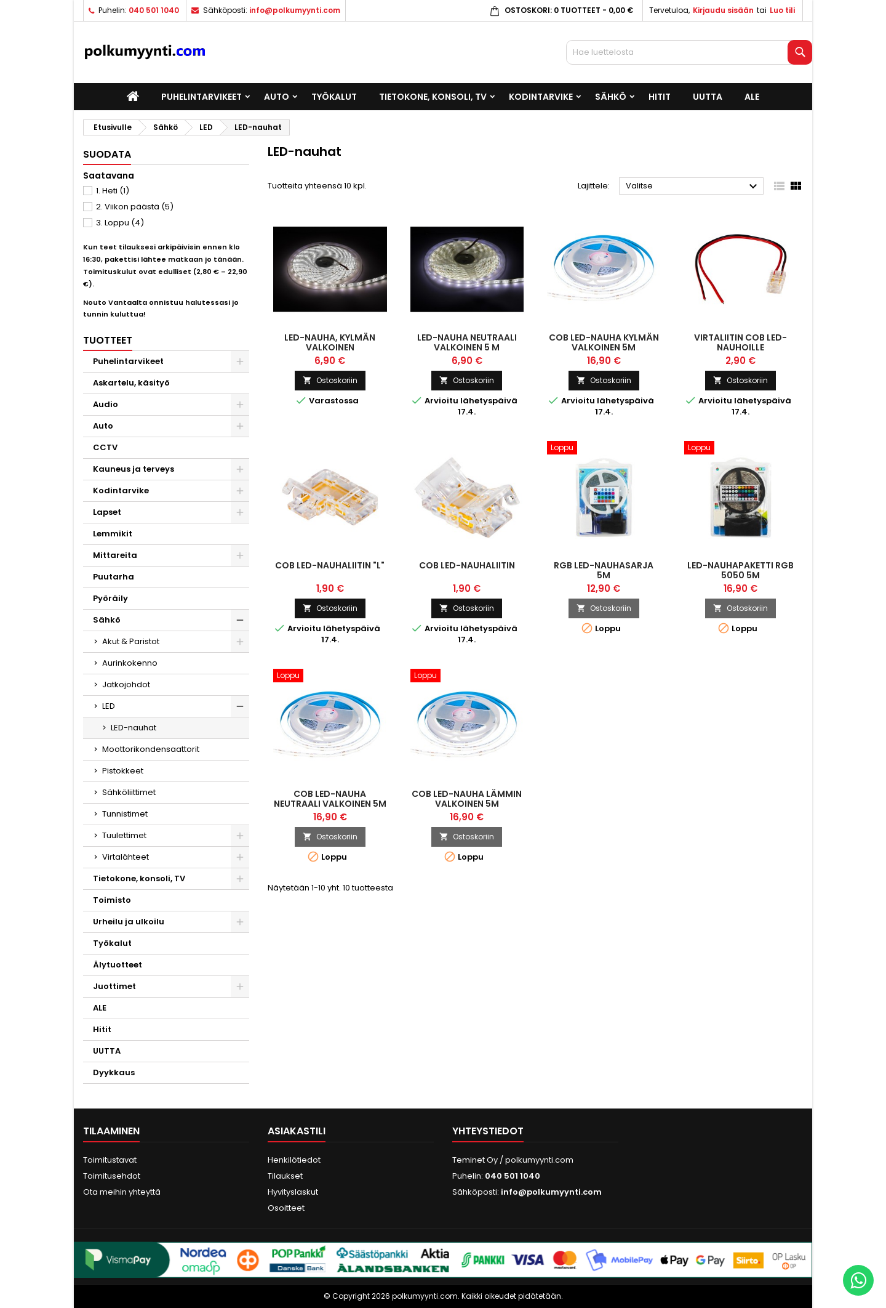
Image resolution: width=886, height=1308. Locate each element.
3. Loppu (120, 222)
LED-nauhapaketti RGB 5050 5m (740, 570)
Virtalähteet (125, 857)
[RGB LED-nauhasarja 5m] (604, 449)
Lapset (107, 512)
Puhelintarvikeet (201, 97)
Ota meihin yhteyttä (122, 1192)
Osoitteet (286, 1208)
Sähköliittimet (129, 792)
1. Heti (112, 190)
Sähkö (610, 97)
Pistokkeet (122, 771)
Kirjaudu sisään (723, 10)
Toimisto (112, 900)
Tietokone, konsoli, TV (433, 97)
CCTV (105, 447)
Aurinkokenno (130, 663)
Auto (276, 97)
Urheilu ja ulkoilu (128, 921)
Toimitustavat (110, 1160)
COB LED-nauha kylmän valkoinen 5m (604, 342)
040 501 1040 (154, 10)
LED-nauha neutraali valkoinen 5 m (467, 342)
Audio (105, 404)
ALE (751, 97)
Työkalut (334, 97)
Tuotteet (107, 340)
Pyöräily (110, 598)
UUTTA (707, 97)
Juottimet (114, 986)
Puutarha (113, 577)
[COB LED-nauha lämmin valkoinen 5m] (467, 677)
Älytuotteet (117, 965)
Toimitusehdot (111, 1176)
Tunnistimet (125, 814)
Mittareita (115, 555)
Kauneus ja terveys (133, 469)
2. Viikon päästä (135, 206)
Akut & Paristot (130, 641)
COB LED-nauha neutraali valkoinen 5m (330, 799)
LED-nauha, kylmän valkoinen (329, 342)
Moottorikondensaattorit (150, 749)
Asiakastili (296, 1131)
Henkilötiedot (294, 1160)
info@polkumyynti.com (294, 10)
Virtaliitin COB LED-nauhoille (740, 342)
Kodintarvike (541, 97)
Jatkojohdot (126, 684)
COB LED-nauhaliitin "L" (330, 565)
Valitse (693, 186)
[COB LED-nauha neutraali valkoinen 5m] (330, 677)
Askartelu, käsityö (131, 383)
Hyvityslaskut (293, 1192)
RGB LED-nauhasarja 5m (603, 570)
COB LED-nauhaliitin (467, 565)
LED (108, 706)
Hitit (660, 97)
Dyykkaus (114, 1072)
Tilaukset (285, 1176)
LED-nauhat (133, 727)
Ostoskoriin (330, 380)
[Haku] (689, 52)
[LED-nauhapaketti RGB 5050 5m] (741, 449)
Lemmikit (112, 533)
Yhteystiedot (488, 1131)
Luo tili (782, 10)
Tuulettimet (124, 835)
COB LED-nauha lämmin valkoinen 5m (467, 799)
